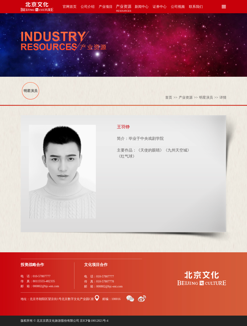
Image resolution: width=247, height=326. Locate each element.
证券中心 (160, 9)
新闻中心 (142, 9)
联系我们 (196, 9)
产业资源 (124, 8)
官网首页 (70, 9)
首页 (172, 97)
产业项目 (106, 9)
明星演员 (31, 91)
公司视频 (178, 9)
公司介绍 (88, 9)
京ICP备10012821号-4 (94, 320)
